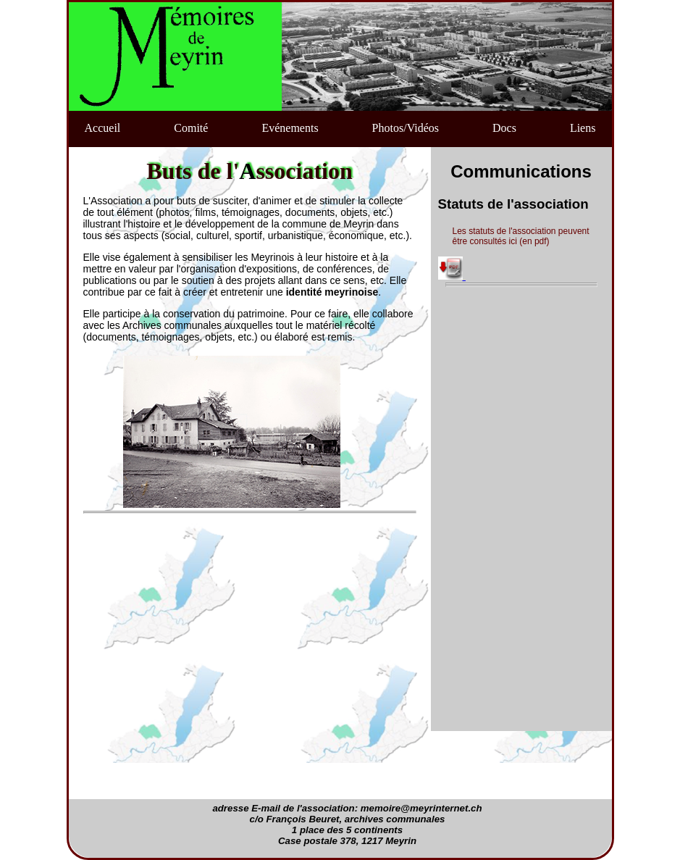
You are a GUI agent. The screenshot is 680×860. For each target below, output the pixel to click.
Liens (583, 128)
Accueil (103, 128)
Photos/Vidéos (405, 128)
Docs (504, 128)
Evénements (289, 128)
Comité (191, 128)
